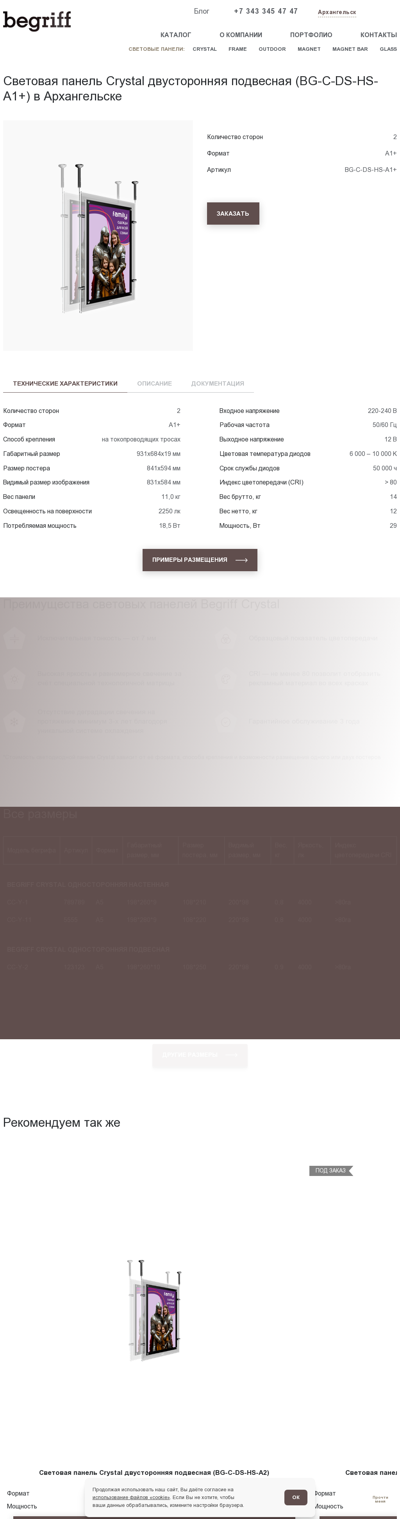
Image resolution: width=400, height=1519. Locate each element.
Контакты (379, 35)
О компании (241, 35)
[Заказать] (233, 213)
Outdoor (272, 49)
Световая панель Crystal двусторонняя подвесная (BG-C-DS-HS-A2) (154, 1472)
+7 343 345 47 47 (266, 11)
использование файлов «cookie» (131, 1497)
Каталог (176, 35)
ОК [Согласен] (296, 1497)
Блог (201, 11)
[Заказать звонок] (379, 11)
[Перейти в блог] (380, 1499)
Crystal (205, 49)
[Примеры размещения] (200, 560)
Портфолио (311, 35)
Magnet (309, 49)
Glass (388, 49)
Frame (238, 49)
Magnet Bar (350, 49)
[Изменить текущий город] (336, 12)
